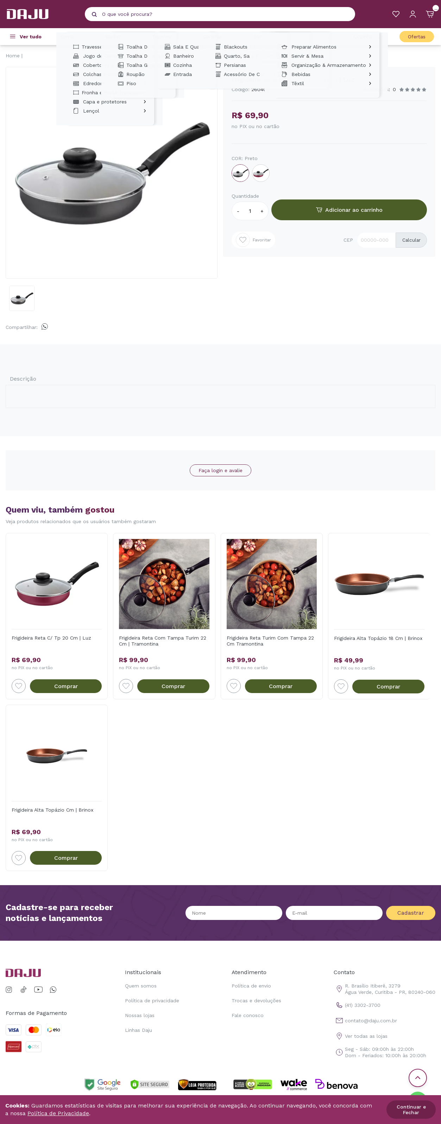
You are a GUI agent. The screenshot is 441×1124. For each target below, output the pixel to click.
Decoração (272, 36)
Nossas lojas (140, 1015)
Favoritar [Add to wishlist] (253, 240)
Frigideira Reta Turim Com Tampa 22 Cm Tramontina (270, 641)
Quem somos (141, 986)
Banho (118, 36)
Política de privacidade (152, 1000)
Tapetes (167, 36)
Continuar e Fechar (411, 1109)
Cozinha (369, 36)
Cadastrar (410, 912)
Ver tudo (31, 36)
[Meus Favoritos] (396, 14)
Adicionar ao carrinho (349, 210)
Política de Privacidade (58, 1113)
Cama (73, 36)
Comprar (66, 686)
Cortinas (218, 36)
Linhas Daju (138, 1030)
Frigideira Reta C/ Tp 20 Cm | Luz (51, 638)
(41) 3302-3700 (357, 1005)
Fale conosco (248, 1015)
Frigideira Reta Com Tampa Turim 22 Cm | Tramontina (162, 641)
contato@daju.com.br (365, 1020)
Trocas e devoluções (256, 1000)
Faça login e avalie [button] (220, 470)
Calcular (411, 240)
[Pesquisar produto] (94, 14)
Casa (322, 36)
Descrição (23, 378)
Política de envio (251, 986)
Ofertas (417, 36)
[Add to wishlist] (19, 686)
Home (13, 55)
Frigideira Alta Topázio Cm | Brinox (52, 810)
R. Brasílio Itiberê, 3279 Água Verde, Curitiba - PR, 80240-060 (384, 989)
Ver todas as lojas (361, 1036)
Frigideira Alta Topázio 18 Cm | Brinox (378, 638)
